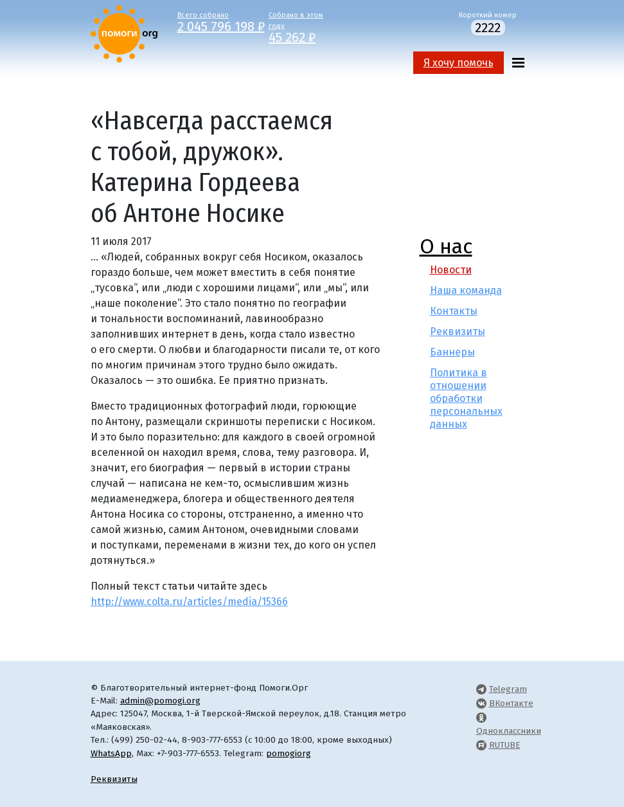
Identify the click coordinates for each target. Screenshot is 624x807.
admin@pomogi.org (160, 700)
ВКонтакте (511, 703)
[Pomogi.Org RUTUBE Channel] (481, 744)
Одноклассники (508, 730)
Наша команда (466, 290)
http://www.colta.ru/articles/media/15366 (189, 601)
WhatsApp (111, 753)
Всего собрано (213, 21)
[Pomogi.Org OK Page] (481, 717)
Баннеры (452, 352)
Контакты (453, 311)
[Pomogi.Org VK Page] (481, 703)
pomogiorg (288, 753)
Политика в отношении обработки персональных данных (466, 398)
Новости (451, 270)
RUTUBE (505, 744)
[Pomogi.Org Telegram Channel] (481, 689)
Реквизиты (457, 331)
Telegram (508, 689)
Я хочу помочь (458, 63)
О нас (446, 246)
